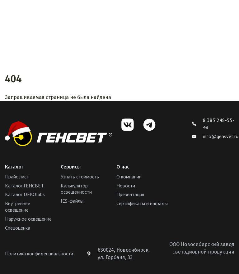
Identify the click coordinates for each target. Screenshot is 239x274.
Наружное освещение (28, 219)
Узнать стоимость (80, 176)
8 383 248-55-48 (213, 123)
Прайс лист (17, 176)
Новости (125, 185)
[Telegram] (149, 125)
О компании (129, 176)
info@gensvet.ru (215, 136)
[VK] (127, 125)
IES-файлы (72, 201)
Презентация (130, 194)
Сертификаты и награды (142, 203)
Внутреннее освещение (17, 206)
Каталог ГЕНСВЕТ (24, 185)
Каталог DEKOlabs (25, 194)
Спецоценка (17, 228)
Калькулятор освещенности (76, 188)
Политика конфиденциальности (39, 253)
